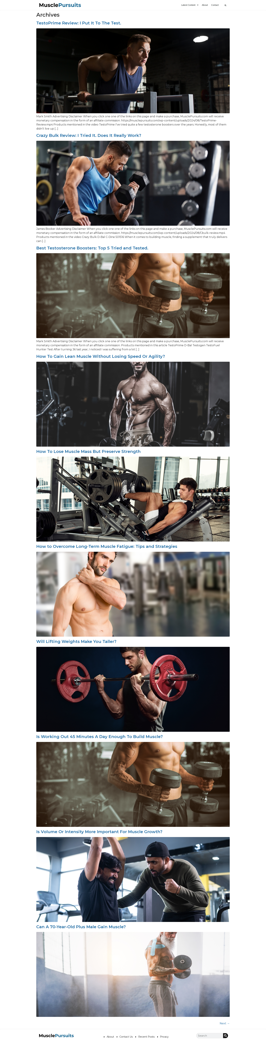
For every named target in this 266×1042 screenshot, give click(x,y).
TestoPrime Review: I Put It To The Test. (78, 23)
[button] (225, 5)
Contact (215, 5)
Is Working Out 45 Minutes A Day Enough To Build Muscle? (99, 736)
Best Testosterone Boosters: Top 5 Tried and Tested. (92, 248)
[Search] (225, 1035)
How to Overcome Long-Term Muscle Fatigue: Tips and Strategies (106, 546)
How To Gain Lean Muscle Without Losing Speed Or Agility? (100, 356)
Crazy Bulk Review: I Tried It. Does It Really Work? (88, 135)
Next (225, 1023)
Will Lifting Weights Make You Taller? (76, 641)
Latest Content (189, 5)
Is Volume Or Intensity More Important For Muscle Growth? (99, 831)
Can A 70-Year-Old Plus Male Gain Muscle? (81, 926)
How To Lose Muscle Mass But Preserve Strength (88, 451)
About (205, 5)
